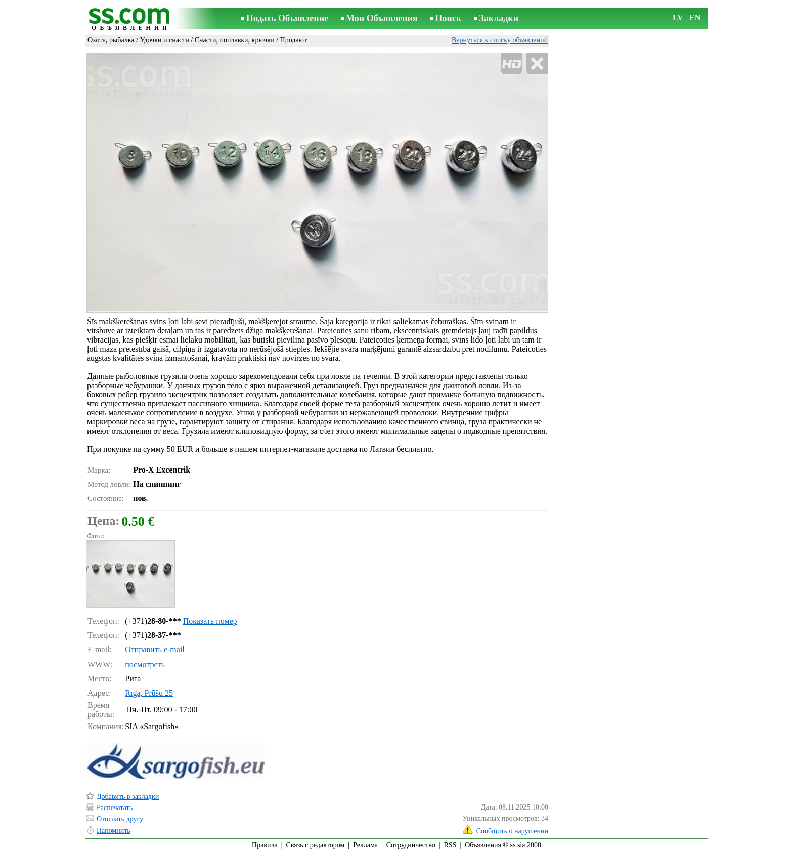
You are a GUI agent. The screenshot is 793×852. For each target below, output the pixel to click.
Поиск (448, 18)
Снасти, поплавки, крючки (235, 40)
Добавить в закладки (128, 796)
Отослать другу (120, 819)
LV (678, 17)
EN (694, 17)
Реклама (365, 845)
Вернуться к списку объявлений (500, 40)
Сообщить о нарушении (512, 831)
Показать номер (210, 621)
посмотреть (145, 664)
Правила (265, 845)
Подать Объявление (287, 18)
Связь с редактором (315, 845)
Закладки (498, 18)
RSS (450, 845)
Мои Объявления (381, 18)
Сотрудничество (410, 845)
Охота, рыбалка (111, 40)
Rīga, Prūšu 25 (149, 693)
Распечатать (115, 808)
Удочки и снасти (164, 40)
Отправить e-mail (154, 649)
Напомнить (113, 830)
